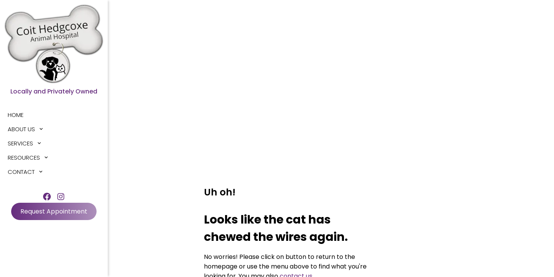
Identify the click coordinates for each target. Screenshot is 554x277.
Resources (24, 158)
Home (15, 115)
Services (20, 143)
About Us (21, 129)
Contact (21, 172)
